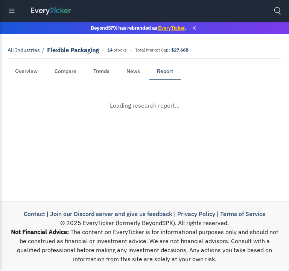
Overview (26, 71)
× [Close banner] (194, 28)
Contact (34, 214)
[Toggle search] (277, 11)
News (133, 71)
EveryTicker (171, 28)
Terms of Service (243, 214)
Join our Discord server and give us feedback (111, 214)
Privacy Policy (196, 214)
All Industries (24, 50)
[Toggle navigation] (12, 11)
